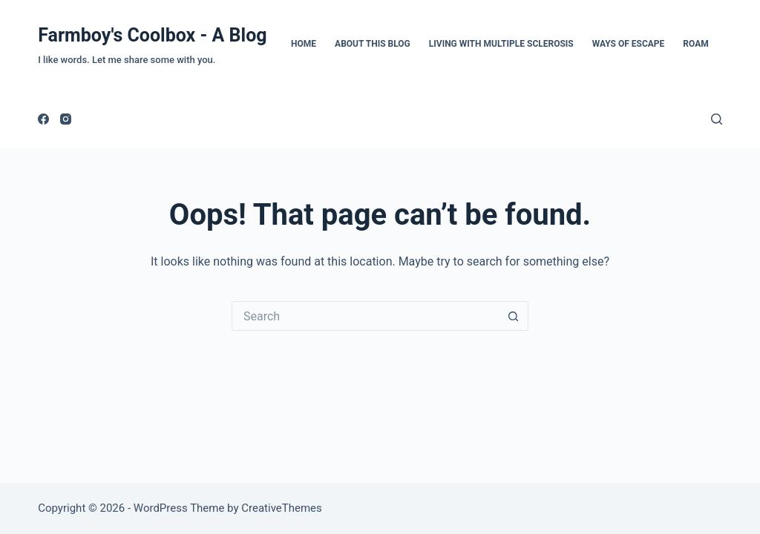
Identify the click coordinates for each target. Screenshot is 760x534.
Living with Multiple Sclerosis (501, 44)
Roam (695, 44)
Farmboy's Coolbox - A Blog (152, 35)
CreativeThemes (281, 508)
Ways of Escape (628, 44)
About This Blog (372, 44)
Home (303, 44)
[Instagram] (65, 119)
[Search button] (513, 316)
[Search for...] (365, 316)
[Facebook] (43, 119)
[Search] (716, 119)
